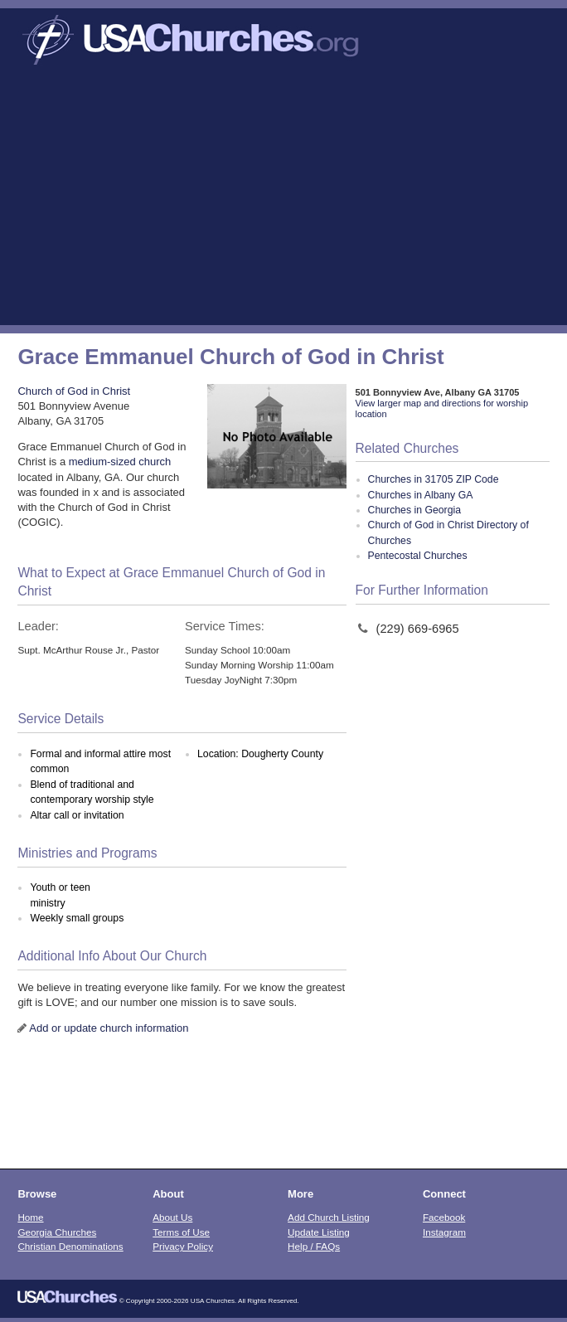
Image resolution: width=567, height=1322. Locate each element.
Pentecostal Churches (418, 555)
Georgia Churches (56, 1232)
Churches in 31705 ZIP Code (433, 479)
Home (30, 1217)
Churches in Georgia (415, 510)
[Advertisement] (283, 201)
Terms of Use (181, 1232)
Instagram (444, 1232)
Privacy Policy (183, 1246)
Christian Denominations (70, 1246)
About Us (172, 1217)
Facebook (444, 1217)
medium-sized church (120, 461)
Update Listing (319, 1232)
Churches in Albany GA (420, 495)
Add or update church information (108, 1028)
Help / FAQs (314, 1246)
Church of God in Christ (73, 391)
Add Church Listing (329, 1217)
